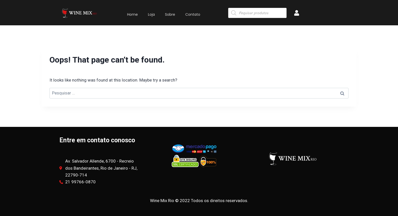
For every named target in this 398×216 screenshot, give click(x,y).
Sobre (170, 14)
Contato (192, 14)
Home (132, 14)
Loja (151, 14)
